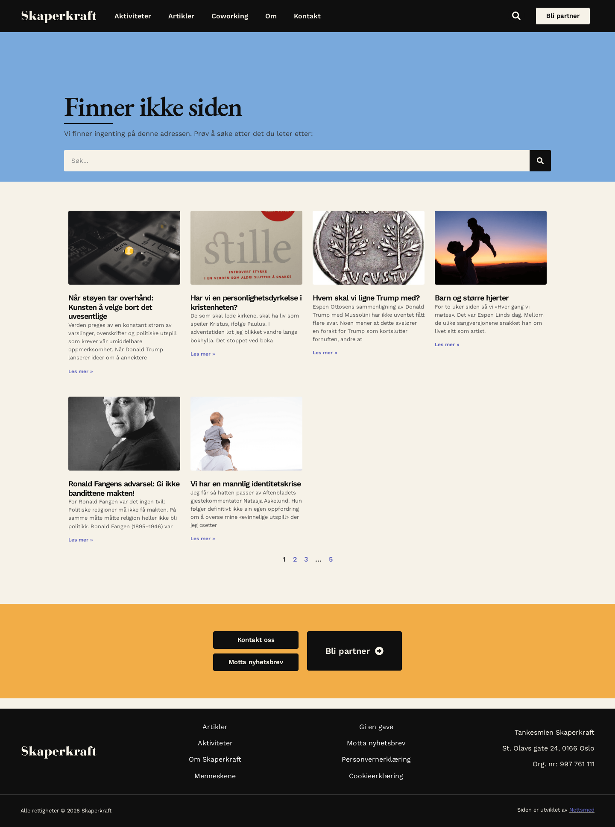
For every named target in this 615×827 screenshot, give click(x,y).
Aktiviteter (132, 16)
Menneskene (215, 776)
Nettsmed (581, 809)
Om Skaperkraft (215, 759)
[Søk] (540, 160)
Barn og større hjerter (473, 297)
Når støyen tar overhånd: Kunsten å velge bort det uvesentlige (110, 307)
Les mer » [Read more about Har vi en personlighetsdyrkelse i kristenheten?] (202, 354)
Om (271, 16)
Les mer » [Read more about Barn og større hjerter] (447, 344)
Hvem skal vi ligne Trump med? (366, 297)
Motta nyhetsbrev (376, 743)
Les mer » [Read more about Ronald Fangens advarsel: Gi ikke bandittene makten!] (80, 540)
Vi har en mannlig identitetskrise (245, 483)
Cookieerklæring (376, 776)
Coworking (229, 16)
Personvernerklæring (376, 759)
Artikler (181, 16)
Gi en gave (376, 727)
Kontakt (307, 16)
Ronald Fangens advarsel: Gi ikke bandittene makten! (123, 488)
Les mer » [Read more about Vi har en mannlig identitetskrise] (202, 539)
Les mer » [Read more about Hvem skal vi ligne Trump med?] (325, 353)
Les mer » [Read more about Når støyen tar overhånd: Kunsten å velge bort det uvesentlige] (80, 371)
